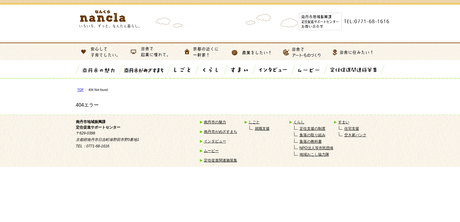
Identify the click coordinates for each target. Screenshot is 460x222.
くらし (299, 122)
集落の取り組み (312, 135)
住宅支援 (351, 128)
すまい (343, 122)
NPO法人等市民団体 (317, 148)
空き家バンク (355, 135)
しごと (254, 122)
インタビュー (215, 141)
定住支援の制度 (312, 128)
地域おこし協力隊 (314, 154)
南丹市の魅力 (215, 122)
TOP (80, 90)
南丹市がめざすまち (220, 132)
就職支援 (262, 128)
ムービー (211, 151)
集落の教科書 (311, 141)
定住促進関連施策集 (220, 160)
